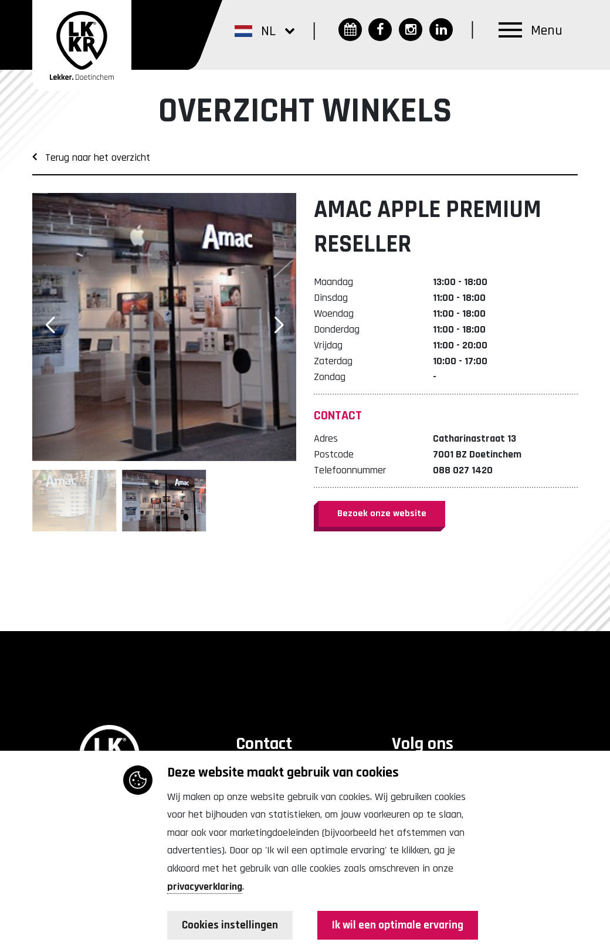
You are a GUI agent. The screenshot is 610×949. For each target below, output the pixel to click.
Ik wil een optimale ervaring (395, 925)
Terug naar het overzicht (91, 157)
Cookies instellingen (231, 925)
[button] (264, 30)
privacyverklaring (204, 886)
